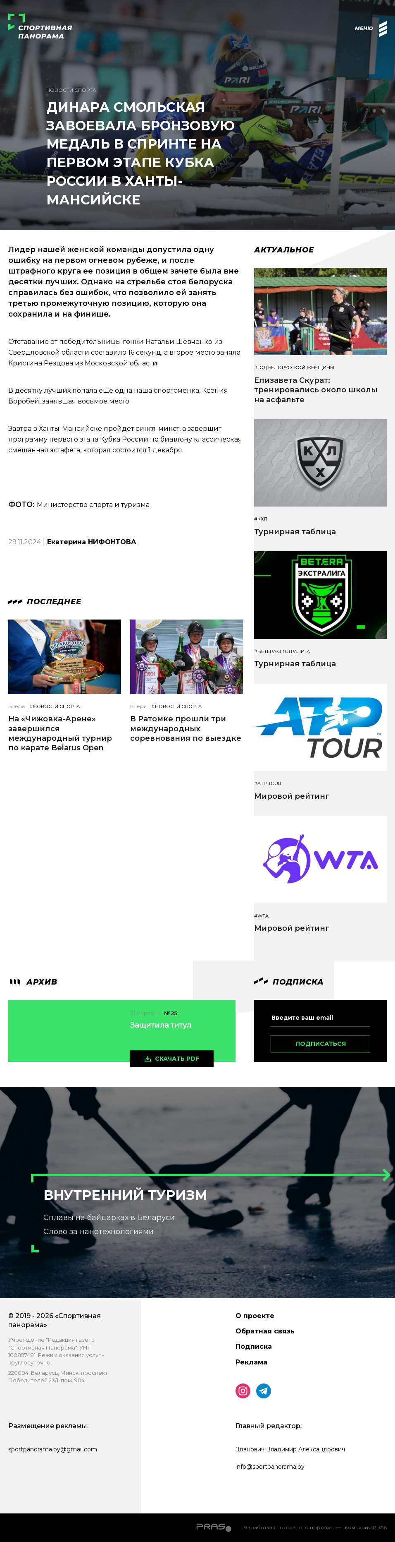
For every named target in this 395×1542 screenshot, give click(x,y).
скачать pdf (177, 1058)
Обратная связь (265, 1331)
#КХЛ (260, 519)
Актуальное (284, 250)
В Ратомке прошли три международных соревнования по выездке (185, 728)
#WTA (261, 916)
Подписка (254, 1346)
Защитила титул (160, 1025)
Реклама (251, 1362)
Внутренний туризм (125, 1195)
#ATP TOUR (267, 783)
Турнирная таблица (295, 531)
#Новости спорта (55, 706)
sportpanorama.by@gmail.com (52, 1449)
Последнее (44, 601)
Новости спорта (71, 90)
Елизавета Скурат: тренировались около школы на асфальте (316, 390)
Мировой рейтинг (291, 796)
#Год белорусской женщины (294, 367)
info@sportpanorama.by (270, 1466)
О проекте (255, 1316)
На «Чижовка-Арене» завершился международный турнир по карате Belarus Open (60, 733)
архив (32, 982)
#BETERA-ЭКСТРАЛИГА (282, 651)
